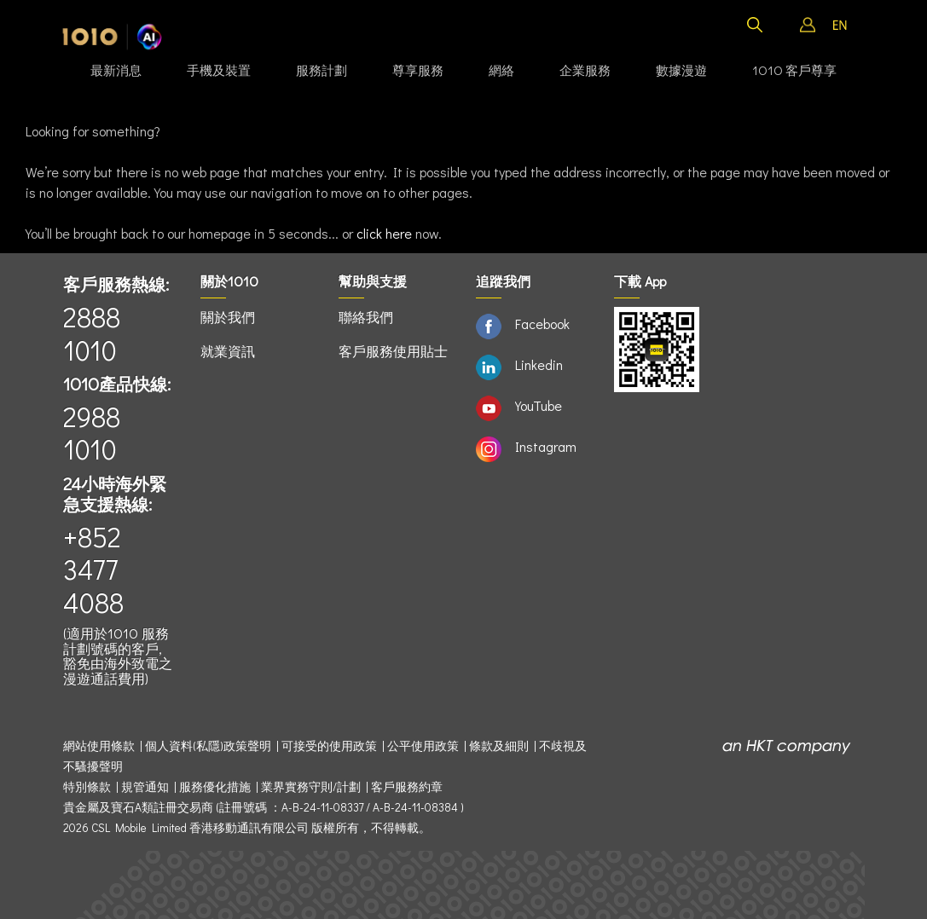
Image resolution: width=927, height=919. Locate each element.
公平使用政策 (423, 746)
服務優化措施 (215, 787)
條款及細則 (499, 746)
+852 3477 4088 (93, 569)
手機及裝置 (219, 69)
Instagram (545, 446)
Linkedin (539, 364)
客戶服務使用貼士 (393, 351)
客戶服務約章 (407, 787)
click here (384, 233)
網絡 (501, 69)
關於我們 (227, 317)
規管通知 (145, 787)
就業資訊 (227, 351)
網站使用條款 (101, 746)
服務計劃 (321, 69)
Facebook (542, 323)
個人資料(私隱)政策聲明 (208, 746)
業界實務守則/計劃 (311, 787)
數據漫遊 (681, 69)
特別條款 (87, 787)
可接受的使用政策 (329, 746)
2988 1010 (91, 432)
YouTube (538, 405)
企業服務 (585, 69)
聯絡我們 (366, 317)
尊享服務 (417, 69)
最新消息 (116, 69)
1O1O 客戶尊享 (794, 69)
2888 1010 (91, 333)
